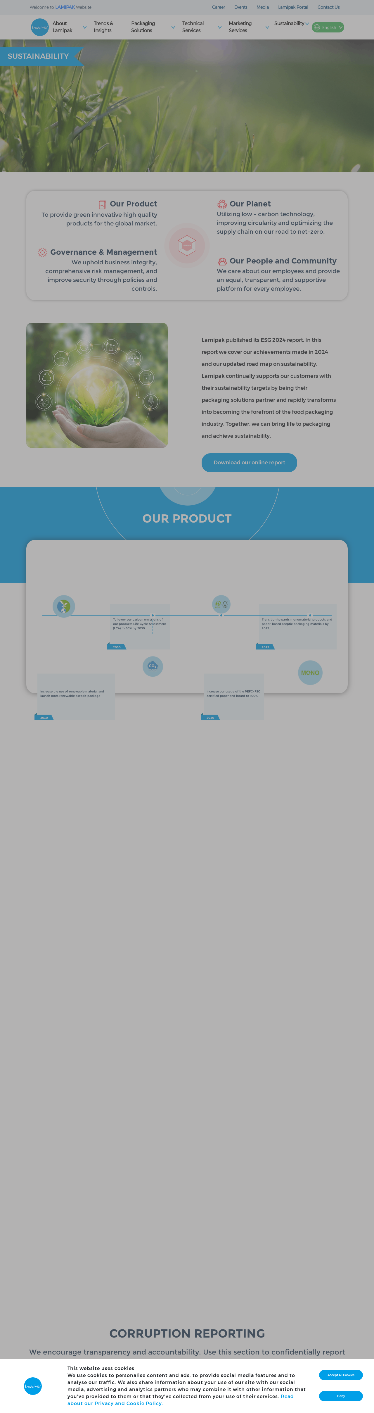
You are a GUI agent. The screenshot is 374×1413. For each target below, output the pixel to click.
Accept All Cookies (341, 1375)
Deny (341, 1396)
